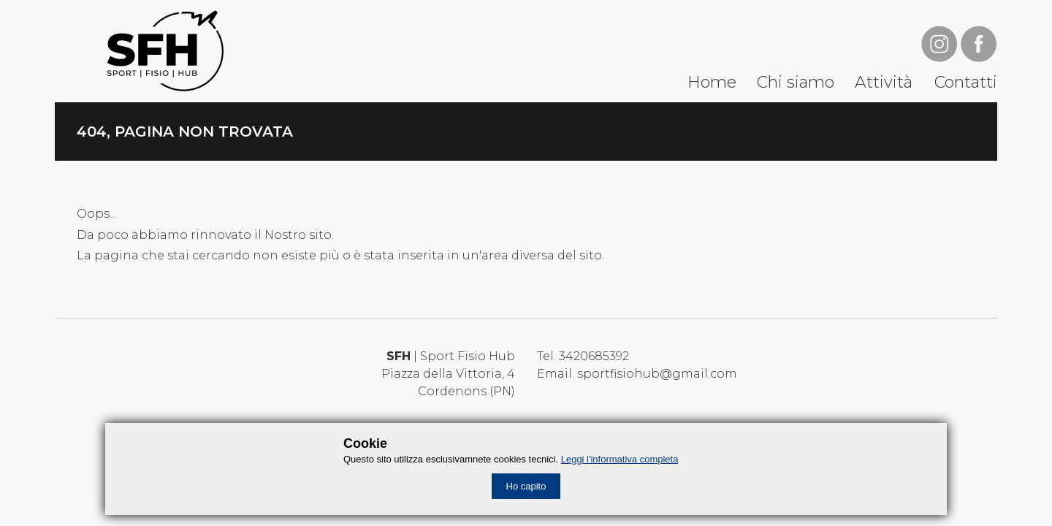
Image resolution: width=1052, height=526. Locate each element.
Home (711, 82)
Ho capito (526, 486)
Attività (883, 82)
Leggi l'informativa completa (620, 459)
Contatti (965, 82)
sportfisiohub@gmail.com (657, 374)
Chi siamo (795, 82)
